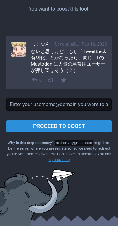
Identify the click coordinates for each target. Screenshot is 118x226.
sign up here (59, 160)
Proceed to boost (59, 126)
